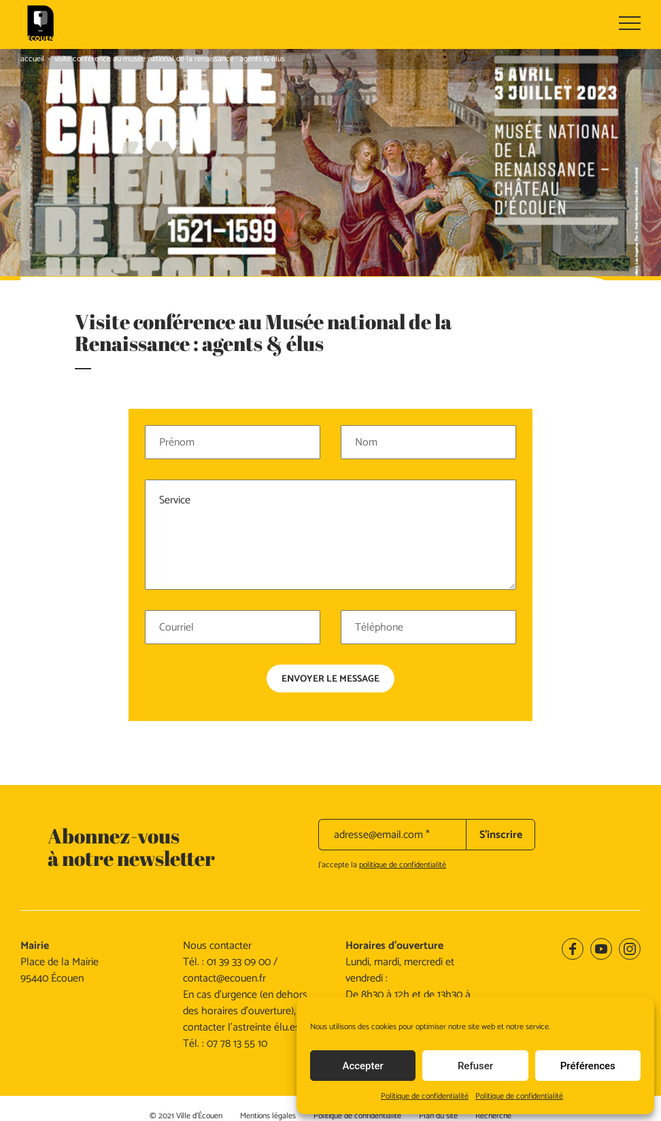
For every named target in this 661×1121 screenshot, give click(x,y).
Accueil (32, 58)
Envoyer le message (330, 623)
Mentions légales (268, 1059)
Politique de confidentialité (425, 1096)
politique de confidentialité (402, 807)
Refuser (475, 1066)
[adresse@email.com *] (392, 777)
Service (330, 478)
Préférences (587, 1066)
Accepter (362, 1066)
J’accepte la (382, 807)
